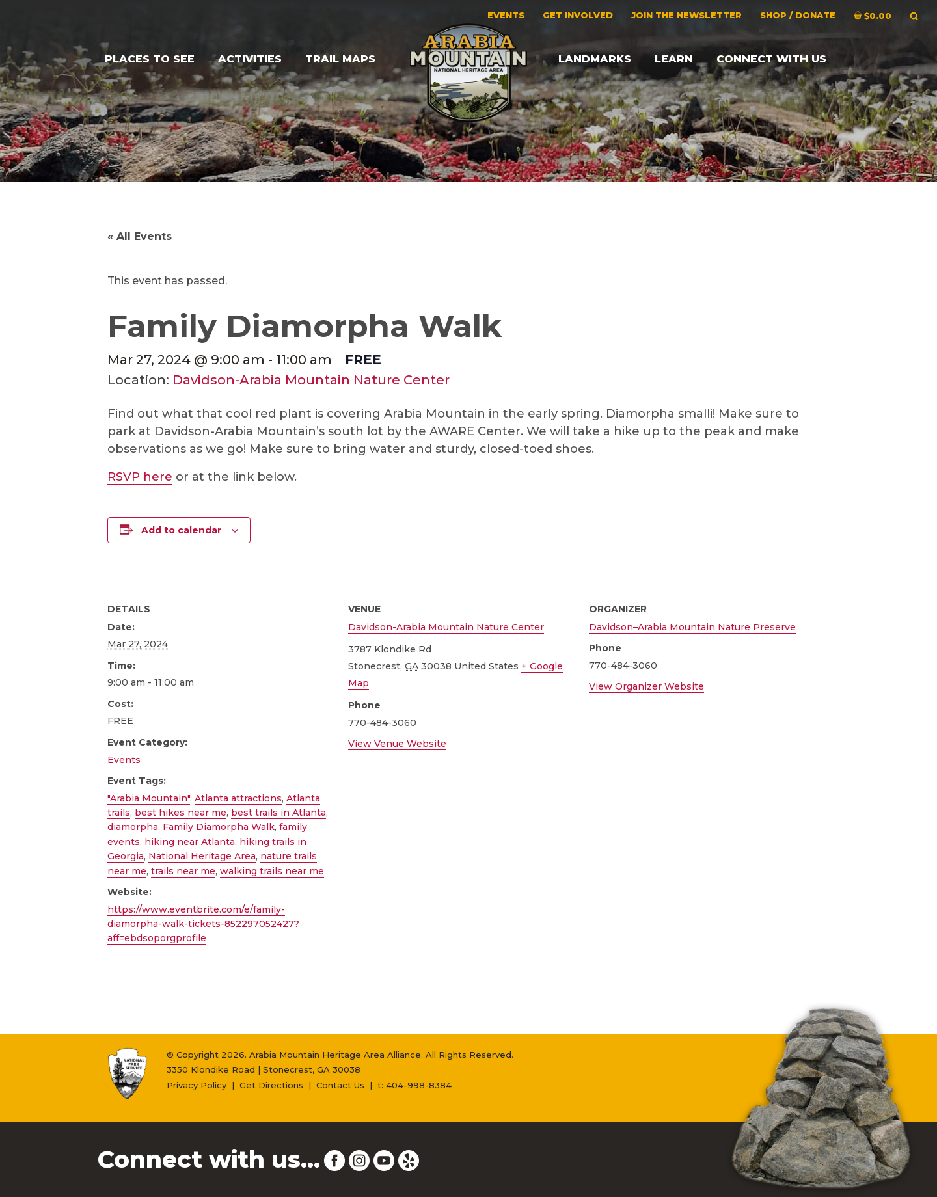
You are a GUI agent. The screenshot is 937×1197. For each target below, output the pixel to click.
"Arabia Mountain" (148, 798)
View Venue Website (397, 743)
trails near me (183, 871)
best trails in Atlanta (278, 812)
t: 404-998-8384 (414, 1085)
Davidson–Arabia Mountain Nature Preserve (692, 627)
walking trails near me (272, 871)
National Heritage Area (202, 856)
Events (124, 760)
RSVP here (139, 477)
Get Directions (271, 1085)
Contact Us (340, 1085)
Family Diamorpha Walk (219, 827)
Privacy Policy (196, 1085)
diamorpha (132, 827)
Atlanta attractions (238, 798)
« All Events (139, 236)
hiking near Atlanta (189, 842)
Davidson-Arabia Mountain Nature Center (311, 380)
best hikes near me (180, 812)
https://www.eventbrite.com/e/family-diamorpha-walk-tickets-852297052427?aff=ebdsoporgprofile (203, 924)
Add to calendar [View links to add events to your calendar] (181, 530)
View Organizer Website (646, 686)
